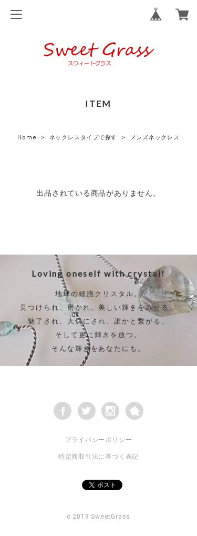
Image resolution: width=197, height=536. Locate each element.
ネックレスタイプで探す (83, 137)
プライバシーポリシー (98, 439)
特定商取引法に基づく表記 (98, 456)
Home (26, 137)
